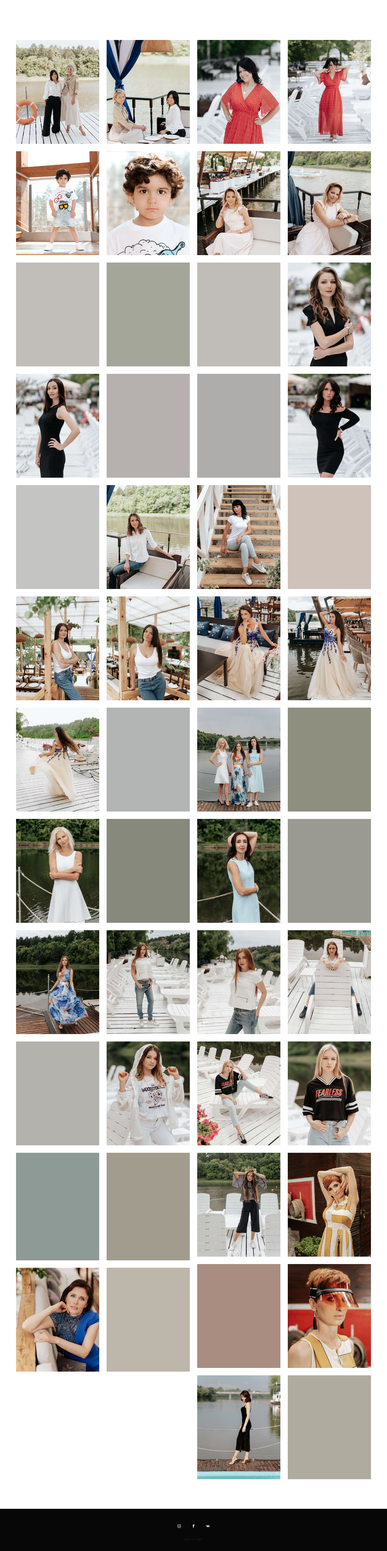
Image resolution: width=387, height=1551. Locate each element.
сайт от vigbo (193, 1539)
